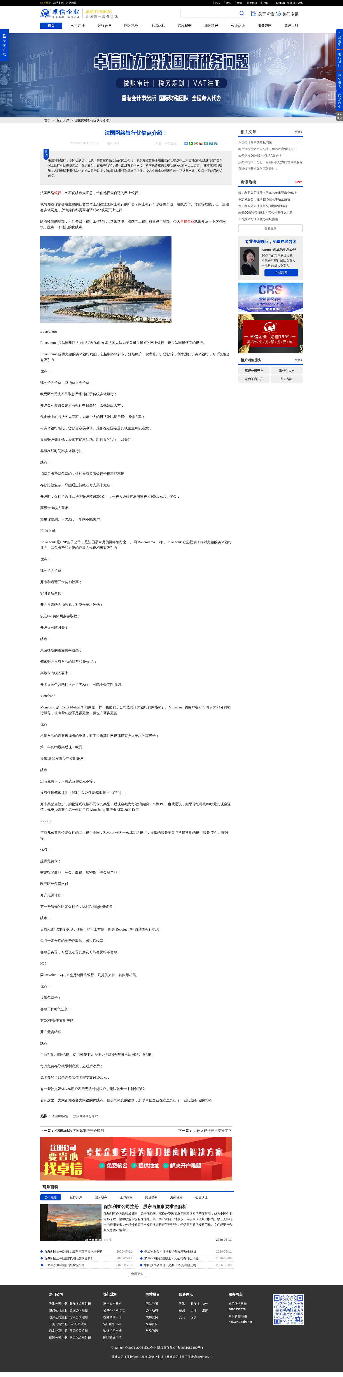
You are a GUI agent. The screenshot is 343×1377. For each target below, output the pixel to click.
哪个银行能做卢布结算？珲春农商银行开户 (267, 149)
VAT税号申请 (112, 1324)
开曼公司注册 (58, 1324)
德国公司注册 (58, 1337)
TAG (216, 3)
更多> (299, 132)
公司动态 (152, 1310)
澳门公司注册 (58, 1310)
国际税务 (131, 25)
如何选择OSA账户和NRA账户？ (260, 155)
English (280, 2)
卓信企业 (187, 221)
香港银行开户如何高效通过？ (258, 168)
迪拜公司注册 (58, 1317)
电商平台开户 (254, 379)
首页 (51, 25)
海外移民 (211, 25)
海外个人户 (286, 370)
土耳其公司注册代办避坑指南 (258, 219)
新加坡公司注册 (80, 1303)
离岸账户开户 (112, 1303)
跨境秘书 (185, 25)
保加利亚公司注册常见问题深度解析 (262, 206)
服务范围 (265, 25)
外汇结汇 (287, 379)
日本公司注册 (58, 1331)
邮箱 (264, 3)
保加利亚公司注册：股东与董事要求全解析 (267, 193)
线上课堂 (45, 2)
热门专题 (286, 13)
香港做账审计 (112, 1317)
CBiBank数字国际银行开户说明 (79, 1131)
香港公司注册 (58, 1303)
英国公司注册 (79, 1331)
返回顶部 (339, 116)
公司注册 (78, 25)
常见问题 (71, 2)
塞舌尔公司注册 (80, 1337)
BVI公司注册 (78, 1324)
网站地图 (152, 1303)
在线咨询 (339, 39)
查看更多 (137, 1274)
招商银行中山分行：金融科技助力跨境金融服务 (270, 162)
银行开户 (105, 25)
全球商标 (158, 25)
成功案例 (58, 2)
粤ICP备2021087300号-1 (186, 1347)
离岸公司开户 (254, 370)
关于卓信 (262, 13)
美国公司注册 (79, 1310)
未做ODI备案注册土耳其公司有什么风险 (265, 212)
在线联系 (281, 272)
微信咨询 (339, 80)
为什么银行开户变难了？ (212, 1131)
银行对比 (339, 60)
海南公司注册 (79, 1317)
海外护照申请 (112, 1331)
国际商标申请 (112, 1337)
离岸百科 (291, 25)
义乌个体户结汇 (114, 1310)
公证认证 (238, 25)
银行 (57, 193)
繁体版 (291, 2)
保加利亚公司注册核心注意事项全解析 (264, 199)
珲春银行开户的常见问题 (255, 142)
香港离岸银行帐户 (200, 1357)
